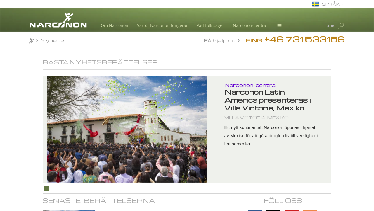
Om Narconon (114, 25)
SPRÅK (331, 3)
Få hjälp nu (220, 40)
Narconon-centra (249, 25)
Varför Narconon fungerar (162, 25)
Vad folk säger (210, 25)
